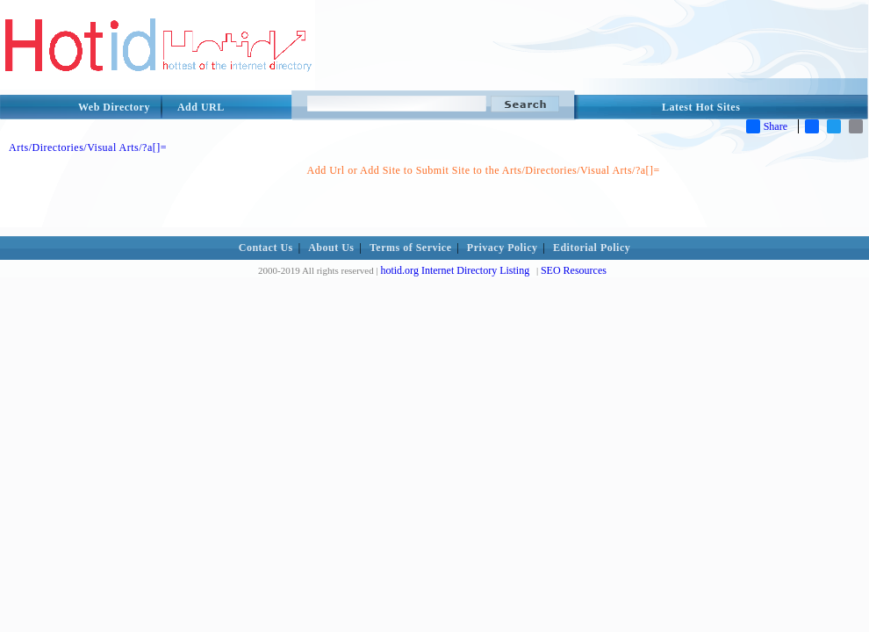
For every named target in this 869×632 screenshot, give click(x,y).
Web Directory (114, 107)
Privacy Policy (502, 247)
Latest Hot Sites (701, 107)
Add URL (201, 107)
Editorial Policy (591, 247)
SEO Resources (574, 270)
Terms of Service (411, 247)
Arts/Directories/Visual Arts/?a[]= (88, 147)
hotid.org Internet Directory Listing (454, 270)
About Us (331, 247)
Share (766, 126)
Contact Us (266, 247)
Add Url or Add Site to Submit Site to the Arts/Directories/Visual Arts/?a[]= (483, 170)
